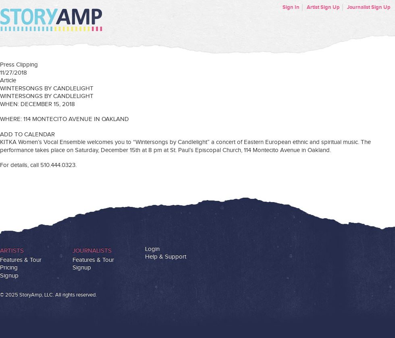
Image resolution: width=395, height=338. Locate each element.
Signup (9, 275)
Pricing (9, 267)
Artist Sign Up (323, 7)
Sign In (291, 7)
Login (152, 249)
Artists (12, 250)
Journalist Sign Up (369, 7)
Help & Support (165, 256)
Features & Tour (21, 260)
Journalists (92, 250)
